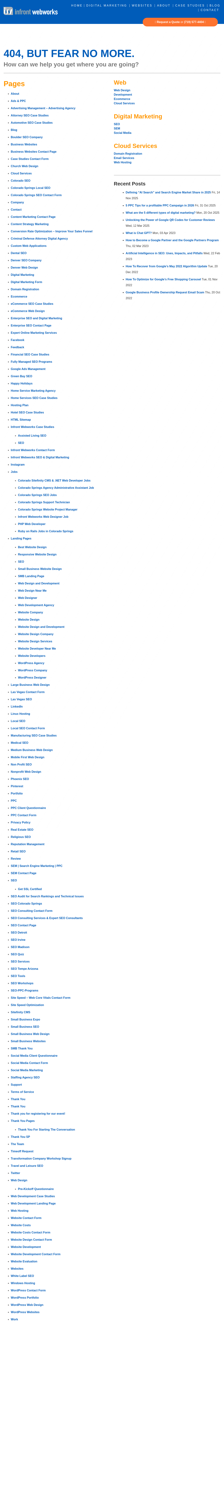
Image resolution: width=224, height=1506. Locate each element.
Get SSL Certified (30, 889)
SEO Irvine (18, 939)
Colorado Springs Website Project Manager (48, 509)
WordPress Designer (32, 677)
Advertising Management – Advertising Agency (43, 108)
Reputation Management (28, 844)
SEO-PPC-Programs (24, 990)
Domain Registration (25, 289)
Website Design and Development (41, 626)
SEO (21, 442)
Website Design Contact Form (31, 1239)
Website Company (30, 612)
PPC (14, 800)
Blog (215, 5)
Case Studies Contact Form (30, 158)
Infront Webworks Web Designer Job (43, 516)
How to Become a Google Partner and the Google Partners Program (172, 240)
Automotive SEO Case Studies (32, 122)
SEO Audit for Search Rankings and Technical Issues (47, 896)
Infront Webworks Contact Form (33, 450)
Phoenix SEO (20, 779)
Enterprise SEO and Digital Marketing (36, 318)
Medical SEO (19, 742)
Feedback (17, 347)
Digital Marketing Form (26, 282)
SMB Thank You (22, 1048)
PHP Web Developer (31, 524)
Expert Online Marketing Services (34, 332)
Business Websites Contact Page (33, 151)
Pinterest (17, 786)
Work (14, 1319)
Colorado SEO (20, 180)
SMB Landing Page (31, 576)
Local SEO (18, 721)
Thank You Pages (23, 1120)
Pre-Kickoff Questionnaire (36, 1189)
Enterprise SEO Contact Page (31, 325)
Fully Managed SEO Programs (31, 361)
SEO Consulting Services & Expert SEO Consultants (47, 918)
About (163, 5)
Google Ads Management (28, 369)
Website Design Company (35, 634)
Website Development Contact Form (35, 1254)
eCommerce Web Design (28, 311)
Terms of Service (22, 1091)
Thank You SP (20, 1136)
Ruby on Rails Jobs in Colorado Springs (45, 531)
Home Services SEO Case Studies (34, 397)
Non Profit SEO (21, 764)
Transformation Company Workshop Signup (41, 1158)
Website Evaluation (24, 1261)
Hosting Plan (20, 405)
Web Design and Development (38, 583)
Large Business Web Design (30, 684)
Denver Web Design (24, 267)
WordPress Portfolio (25, 1297)
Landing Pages (21, 538)
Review (16, 858)
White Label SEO (22, 1275)
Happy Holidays (22, 383)
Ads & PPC (18, 101)
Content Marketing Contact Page (33, 216)
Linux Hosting (20, 713)
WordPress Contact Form (28, 1290)
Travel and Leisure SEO (27, 1165)
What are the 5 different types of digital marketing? (161, 212)
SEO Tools (18, 976)
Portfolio (17, 793)
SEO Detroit (19, 932)
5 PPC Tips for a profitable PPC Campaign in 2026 (160, 205)
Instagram (18, 464)
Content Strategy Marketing (30, 224)
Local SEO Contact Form (28, 728)
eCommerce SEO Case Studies (32, 303)
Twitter (15, 1173)
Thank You (18, 1099)
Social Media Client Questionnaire (34, 1055)
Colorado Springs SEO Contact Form (36, 195)
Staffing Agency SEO (25, 1077)
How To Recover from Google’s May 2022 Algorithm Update (166, 266)
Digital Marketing (106, 5)
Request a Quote (168, 22)
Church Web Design (24, 166)
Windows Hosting (23, 1283)
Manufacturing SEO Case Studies (34, 735)
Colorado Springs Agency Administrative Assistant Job (56, 487)
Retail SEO (18, 851)
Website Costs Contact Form (30, 1232)
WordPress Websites (25, 1312)
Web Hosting (19, 1210)
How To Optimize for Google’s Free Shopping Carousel (163, 279)
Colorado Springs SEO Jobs (37, 495)
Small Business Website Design (40, 568)
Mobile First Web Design (28, 757)
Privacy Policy (21, 822)
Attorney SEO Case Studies (30, 115)
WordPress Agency (31, 663)
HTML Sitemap (21, 419)
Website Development (26, 1246)
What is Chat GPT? (139, 233)
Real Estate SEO (22, 829)
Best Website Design (32, 547)
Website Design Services (35, 641)
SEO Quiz (17, 954)
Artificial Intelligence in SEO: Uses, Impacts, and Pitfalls (164, 253)
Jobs (14, 471)
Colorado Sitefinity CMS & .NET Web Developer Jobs (54, 480)
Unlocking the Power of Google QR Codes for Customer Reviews (170, 219)
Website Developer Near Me (37, 648)
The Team (17, 1144)
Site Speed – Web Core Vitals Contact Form (40, 997)
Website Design (28, 619)
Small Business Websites (28, 1041)
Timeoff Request (22, 1151)
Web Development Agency (36, 605)
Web (120, 82)
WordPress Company (32, 670)
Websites (142, 5)
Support (16, 1084)
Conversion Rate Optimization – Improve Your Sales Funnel (52, 231)
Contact (210, 10)
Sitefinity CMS (20, 1012)
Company (17, 202)
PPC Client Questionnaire (28, 808)
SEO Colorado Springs (26, 903)
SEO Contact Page (23, 925)
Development (123, 94)
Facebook (17, 340)
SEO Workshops (22, 983)
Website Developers (31, 655)
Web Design (19, 1180)
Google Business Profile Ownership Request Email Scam (165, 292)
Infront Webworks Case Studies (32, 426)
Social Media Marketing (27, 1070)
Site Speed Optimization (27, 1005)
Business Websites (24, 144)
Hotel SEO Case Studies (27, 412)
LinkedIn (17, 706)
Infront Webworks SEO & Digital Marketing (40, 457)
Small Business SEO (25, 1026)
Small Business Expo (25, 1019)
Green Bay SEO (21, 376)
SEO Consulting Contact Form (32, 910)
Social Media (122, 132)
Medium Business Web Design (32, 750)
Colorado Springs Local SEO (31, 187)
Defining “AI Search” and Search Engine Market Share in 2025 (168, 192)
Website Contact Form (26, 1218)
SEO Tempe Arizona (24, 968)
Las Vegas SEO (21, 699)
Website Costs (21, 1225)
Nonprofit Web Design (26, 771)
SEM (117, 128)
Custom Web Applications (29, 245)
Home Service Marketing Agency (33, 390)
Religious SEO (21, 836)
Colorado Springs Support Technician (44, 502)
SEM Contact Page (23, 873)
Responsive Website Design (37, 554)
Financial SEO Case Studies (30, 354)
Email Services (124, 158)
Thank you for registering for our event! (38, 1113)
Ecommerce (19, 296)
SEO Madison (20, 947)
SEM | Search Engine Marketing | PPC (36, 865)
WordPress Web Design (27, 1304)
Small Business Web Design (30, 1034)
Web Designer (27, 597)
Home (77, 5)
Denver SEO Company (26, 260)
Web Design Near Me (32, 590)
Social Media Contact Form (29, 1062)
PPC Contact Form (23, 815)
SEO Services (20, 961)
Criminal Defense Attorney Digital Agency (39, 238)
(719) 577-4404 (194, 22)
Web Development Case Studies (33, 1196)
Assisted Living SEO (32, 435)
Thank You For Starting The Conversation (46, 1129)
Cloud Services (21, 173)
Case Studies (190, 5)
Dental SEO (19, 253)
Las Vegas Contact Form (28, 692)
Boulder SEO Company (27, 137)
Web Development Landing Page (33, 1203)
